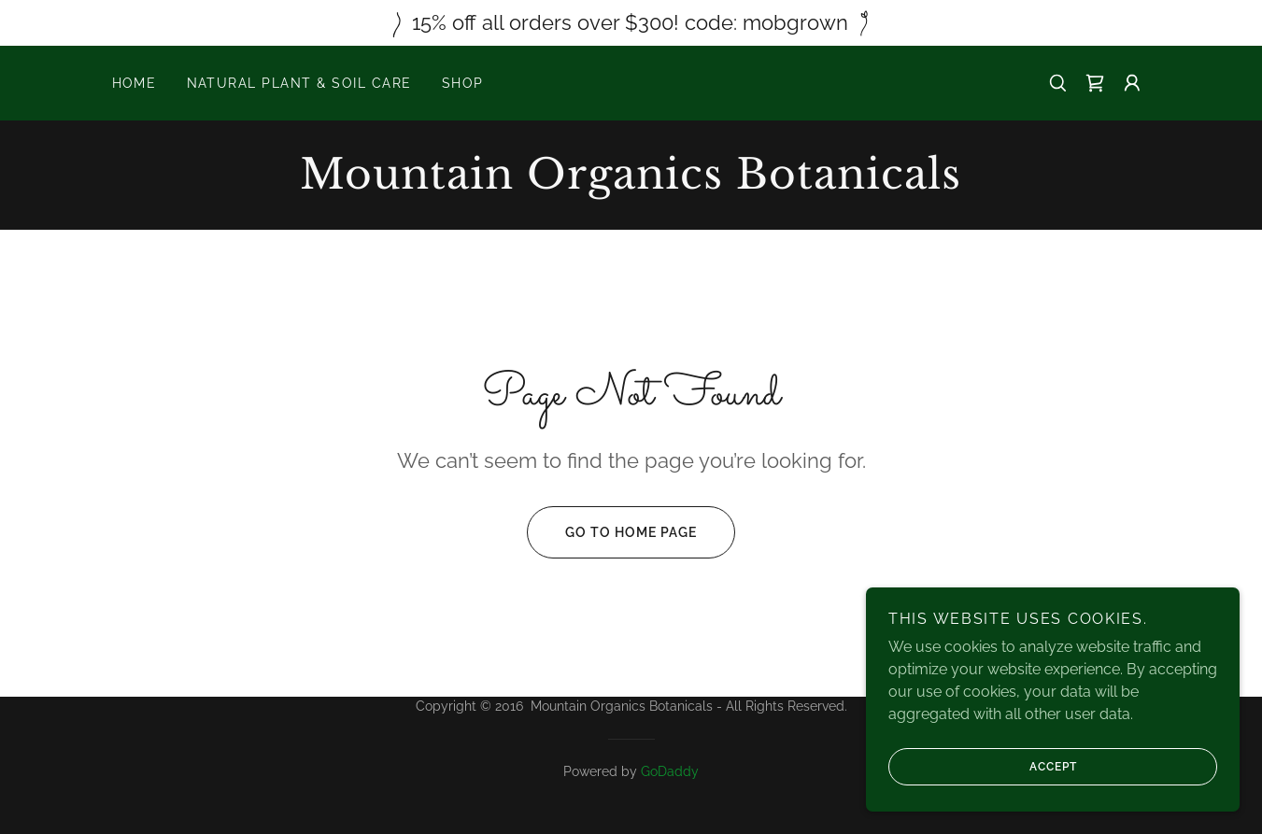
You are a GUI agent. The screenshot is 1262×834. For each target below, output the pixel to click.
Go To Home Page (612, 532)
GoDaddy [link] (670, 771)
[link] (1094, 83)
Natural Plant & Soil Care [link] (299, 83)
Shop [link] (463, 83)
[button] (1132, 83)
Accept (982, 766)
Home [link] (134, 83)
